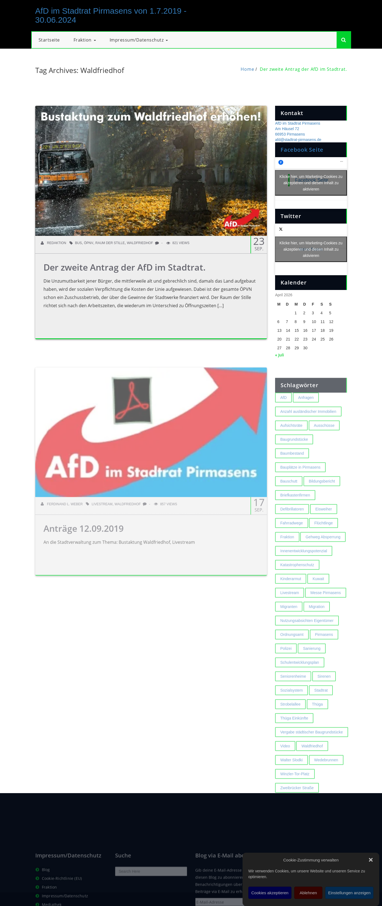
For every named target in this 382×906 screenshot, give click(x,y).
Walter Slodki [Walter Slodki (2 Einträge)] (291, 789)
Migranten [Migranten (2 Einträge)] (288, 636)
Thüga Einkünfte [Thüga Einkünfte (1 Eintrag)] (294, 747)
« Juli (279, 354)
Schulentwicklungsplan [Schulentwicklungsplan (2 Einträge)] (299, 692)
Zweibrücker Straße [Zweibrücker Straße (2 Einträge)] (297, 817)
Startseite (49, 40)
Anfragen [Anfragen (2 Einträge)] (306, 427)
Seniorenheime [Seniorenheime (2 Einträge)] (293, 705)
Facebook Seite (302, 149)
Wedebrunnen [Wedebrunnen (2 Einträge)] (326, 789)
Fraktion (85, 40)
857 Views (165, 533)
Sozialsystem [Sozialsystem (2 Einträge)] (291, 719)
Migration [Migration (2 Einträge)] (317, 636)
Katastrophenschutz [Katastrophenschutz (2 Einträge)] (297, 594)
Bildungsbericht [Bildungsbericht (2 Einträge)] (322, 510)
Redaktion (53, 243)
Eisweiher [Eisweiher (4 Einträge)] (323, 538)
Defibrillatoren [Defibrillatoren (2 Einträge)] (292, 538)
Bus (78, 243)
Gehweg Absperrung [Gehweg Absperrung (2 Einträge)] (322, 566)
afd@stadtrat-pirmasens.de (298, 139)
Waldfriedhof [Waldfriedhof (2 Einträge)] (312, 775)
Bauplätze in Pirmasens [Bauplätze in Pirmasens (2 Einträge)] (300, 496)
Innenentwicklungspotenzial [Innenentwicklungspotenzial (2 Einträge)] (303, 580)
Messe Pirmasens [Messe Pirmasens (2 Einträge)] (325, 622)
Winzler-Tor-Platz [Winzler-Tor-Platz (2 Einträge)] (295, 803)
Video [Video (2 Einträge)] (285, 775)
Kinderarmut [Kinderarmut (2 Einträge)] (290, 608)
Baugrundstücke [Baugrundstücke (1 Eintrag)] (294, 469)
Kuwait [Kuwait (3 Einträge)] (318, 608)
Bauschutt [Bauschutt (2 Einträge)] (288, 510)
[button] (371, 860)
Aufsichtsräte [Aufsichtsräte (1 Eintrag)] (291, 455)
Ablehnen (308, 892)
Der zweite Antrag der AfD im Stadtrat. (303, 69)
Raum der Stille (110, 243)
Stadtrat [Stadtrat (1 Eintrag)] (321, 719)
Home (247, 69)
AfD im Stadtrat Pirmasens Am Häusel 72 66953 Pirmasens (297, 128)
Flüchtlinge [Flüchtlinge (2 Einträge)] (323, 552)
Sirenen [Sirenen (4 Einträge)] (324, 705)
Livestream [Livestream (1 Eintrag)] (289, 622)
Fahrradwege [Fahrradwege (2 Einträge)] (291, 552)
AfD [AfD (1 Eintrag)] (283, 427)
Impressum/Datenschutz (139, 40)
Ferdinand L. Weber (62, 533)
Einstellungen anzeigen (349, 892)
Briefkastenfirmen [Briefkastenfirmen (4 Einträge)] (295, 524)
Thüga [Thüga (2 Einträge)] (317, 733)
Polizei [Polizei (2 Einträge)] (285, 678)
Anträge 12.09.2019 (83, 558)
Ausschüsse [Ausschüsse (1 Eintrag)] (324, 455)
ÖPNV (88, 243)
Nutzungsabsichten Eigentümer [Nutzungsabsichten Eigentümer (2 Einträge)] (307, 650)
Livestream (102, 533)
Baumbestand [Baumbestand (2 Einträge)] (292, 482)
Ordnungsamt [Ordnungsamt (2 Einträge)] (292, 664)
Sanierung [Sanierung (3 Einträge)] (311, 678)
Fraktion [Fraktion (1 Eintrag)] (287, 566)
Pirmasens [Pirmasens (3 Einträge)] (324, 664)
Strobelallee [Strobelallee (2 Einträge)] (290, 733)
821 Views (177, 243)
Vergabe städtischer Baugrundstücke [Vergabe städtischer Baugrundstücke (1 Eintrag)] (311, 761)
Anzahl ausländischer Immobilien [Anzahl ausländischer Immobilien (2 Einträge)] (308, 441)
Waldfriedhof (140, 243)
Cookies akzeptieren (269, 892)
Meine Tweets (311, 249)
